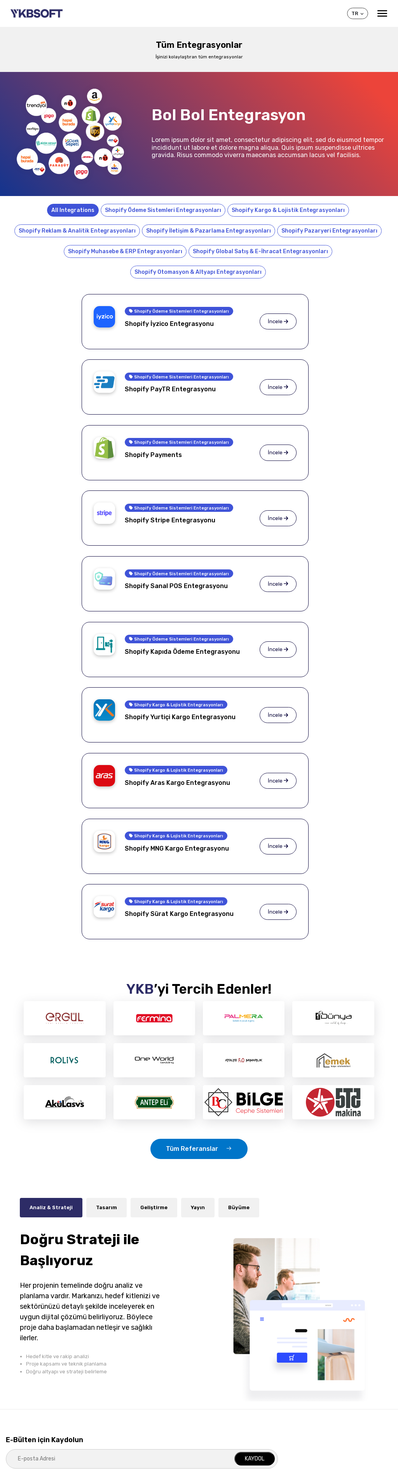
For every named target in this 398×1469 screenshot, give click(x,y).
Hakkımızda (18, 1359)
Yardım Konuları (310, 1382)
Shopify (209, 1342)
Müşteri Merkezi (317, 1342)
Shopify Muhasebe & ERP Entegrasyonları (125, 251)
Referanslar (20, 1382)
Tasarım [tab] (106, 946)
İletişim (300, 1393)
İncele (157, 327)
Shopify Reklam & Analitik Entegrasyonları (77, 231)
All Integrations (72, 210)
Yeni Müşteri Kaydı (313, 1370)
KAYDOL (254, 1196)
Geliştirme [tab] (154, 946)
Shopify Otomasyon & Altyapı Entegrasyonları (198, 272)
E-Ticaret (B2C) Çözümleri (131, 1382)
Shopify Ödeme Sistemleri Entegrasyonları (163, 210)
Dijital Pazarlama (120, 1405)
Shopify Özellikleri (218, 1359)
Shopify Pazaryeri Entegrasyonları (329, 231)
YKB (12, 1342)
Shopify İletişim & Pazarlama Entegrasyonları (208, 231)
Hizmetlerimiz (122, 1342)
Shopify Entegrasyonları (225, 1370)
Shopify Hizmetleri (123, 1359)
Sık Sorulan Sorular (28, 1370)
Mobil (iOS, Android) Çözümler (136, 1393)
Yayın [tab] (198, 946)
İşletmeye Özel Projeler (128, 1370)
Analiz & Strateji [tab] (51, 946)
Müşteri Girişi (307, 1359)
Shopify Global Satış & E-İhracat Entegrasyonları (260, 251)
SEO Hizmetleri (118, 1416)
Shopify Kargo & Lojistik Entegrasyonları (288, 210)
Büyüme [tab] (239, 946)
